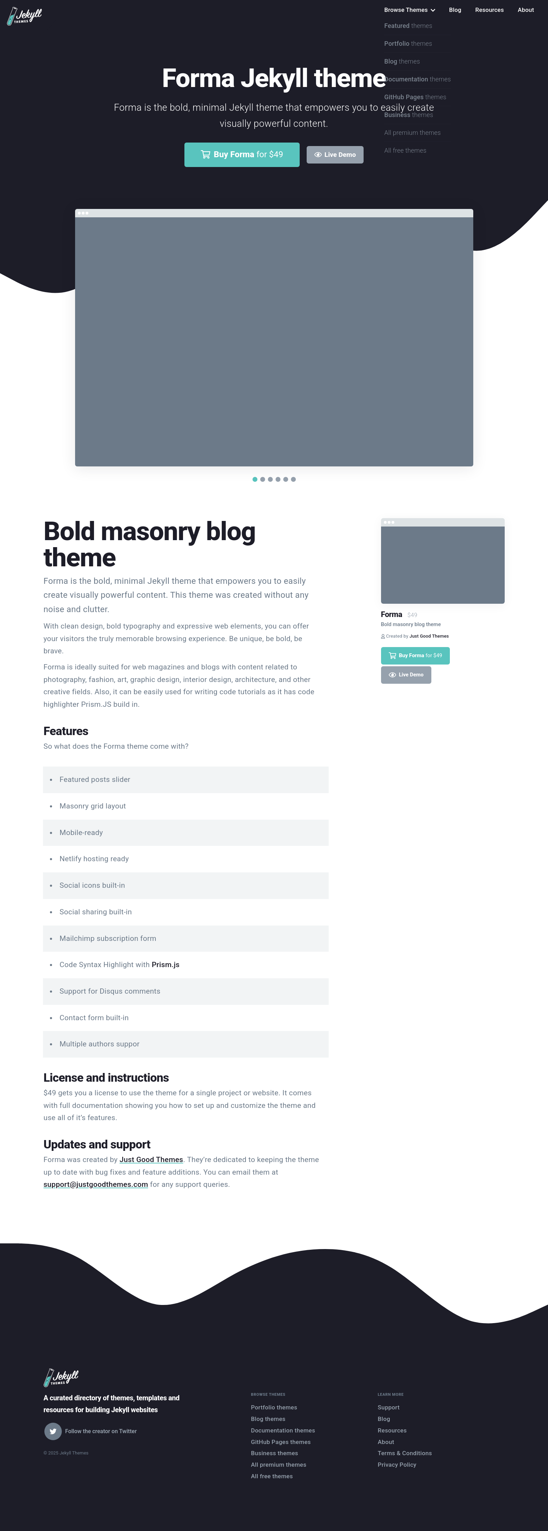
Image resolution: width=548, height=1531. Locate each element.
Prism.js (166, 964)
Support (389, 1407)
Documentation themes (283, 1430)
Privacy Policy (397, 1464)
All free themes (272, 1476)
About (526, 9)
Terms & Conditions (405, 1453)
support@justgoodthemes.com (96, 1184)
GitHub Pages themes (281, 1441)
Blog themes (268, 1418)
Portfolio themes (274, 1407)
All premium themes (279, 1464)
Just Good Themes (151, 1159)
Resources (489, 9)
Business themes (274, 1453)
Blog (455, 9)
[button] (255, 479)
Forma (391, 614)
